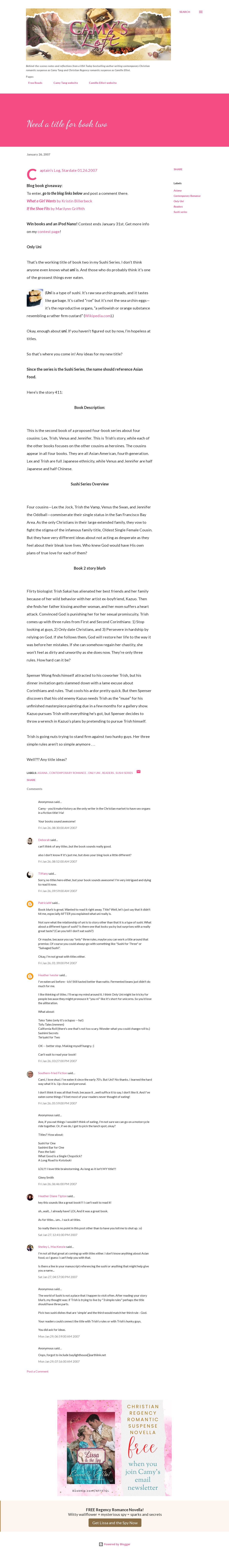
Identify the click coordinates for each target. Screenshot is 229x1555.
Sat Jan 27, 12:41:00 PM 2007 (57, 1235)
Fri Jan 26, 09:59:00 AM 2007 (57, 891)
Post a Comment (37, 1371)
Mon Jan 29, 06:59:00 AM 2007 (59, 1336)
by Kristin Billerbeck (59, 201)
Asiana (177, 190)
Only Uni (179, 201)
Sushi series (180, 211)
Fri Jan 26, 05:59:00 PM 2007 (57, 1103)
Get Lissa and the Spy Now (115, 1522)
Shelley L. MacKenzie (52, 1246)
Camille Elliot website (100, 82)
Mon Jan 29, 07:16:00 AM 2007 (59, 1361)
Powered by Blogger (114, 1544)
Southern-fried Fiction (52, 1073)
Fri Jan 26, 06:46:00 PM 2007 (57, 1184)
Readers (178, 206)
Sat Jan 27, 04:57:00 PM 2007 (57, 1277)
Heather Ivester (48, 975)
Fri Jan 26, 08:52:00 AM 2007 (57, 861)
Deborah (44, 840)
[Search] (184, 11)
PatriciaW (45, 903)
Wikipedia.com (98, 315)
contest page (49, 231)
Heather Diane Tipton (52, 1196)
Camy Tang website (63, 82)
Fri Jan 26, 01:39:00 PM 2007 (57, 963)
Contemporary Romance (187, 195)
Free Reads (33, 82)
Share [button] (178, 169)
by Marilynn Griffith (56, 208)
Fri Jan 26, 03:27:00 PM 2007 (57, 1061)
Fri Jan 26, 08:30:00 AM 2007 (57, 828)
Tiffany (43, 873)
